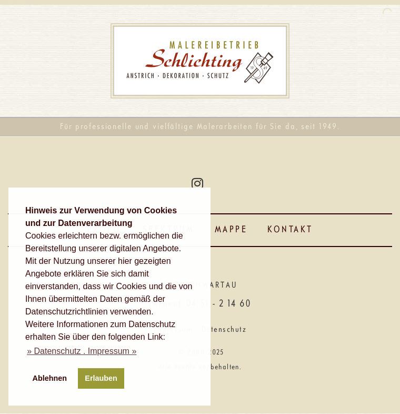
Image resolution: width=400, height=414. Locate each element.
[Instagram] (197, 183)
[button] (81, 351)
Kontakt (290, 229)
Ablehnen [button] (50, 378)
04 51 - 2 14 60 (218, 304)
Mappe (231, 229)
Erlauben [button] (101, 378)
